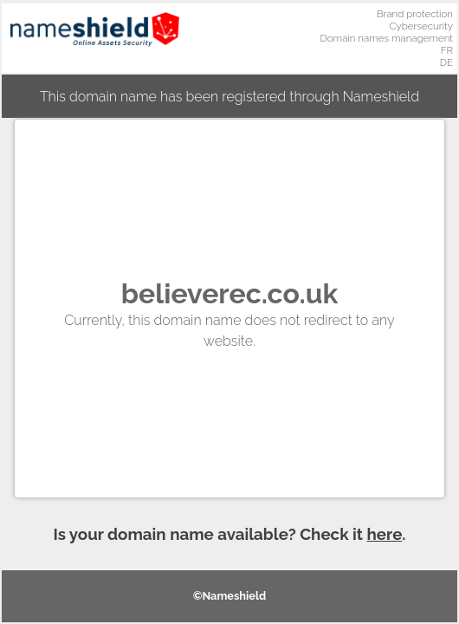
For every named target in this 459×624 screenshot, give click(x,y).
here (385, 533)
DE (446, 62)
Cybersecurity (421, 26)
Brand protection (415, 14)
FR (447, 50)
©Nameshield (230, 595)
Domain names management (387, 38)
